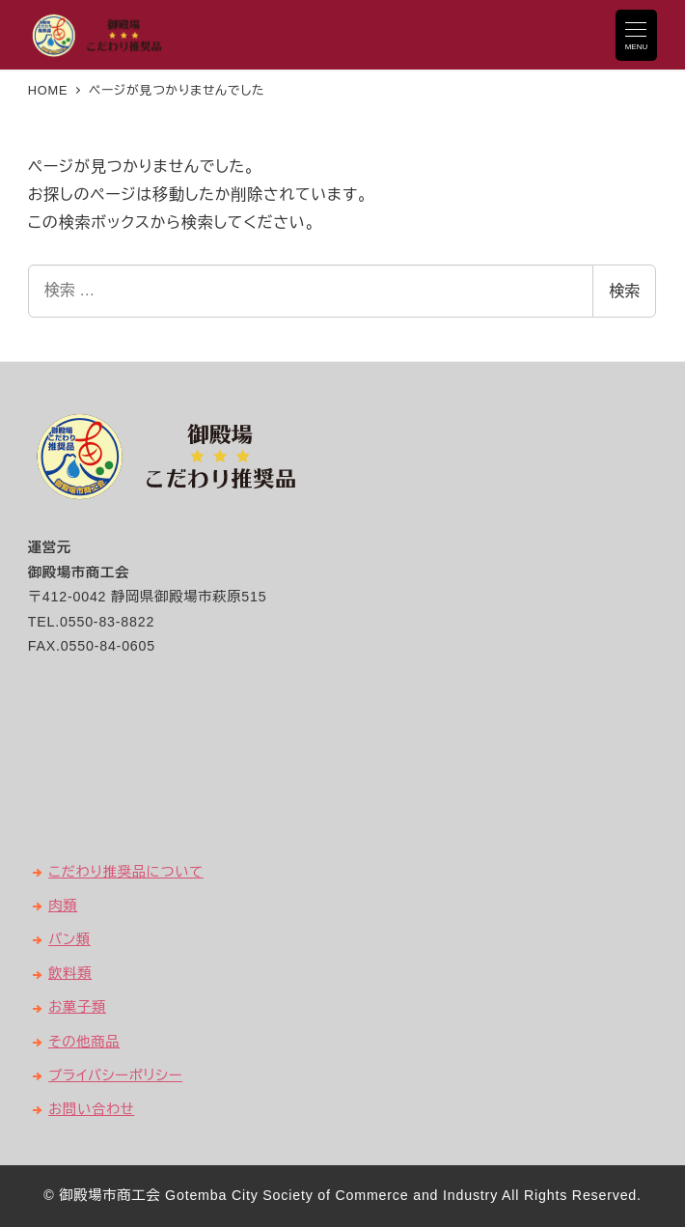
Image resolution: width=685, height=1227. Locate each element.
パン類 (69, 939)
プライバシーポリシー (115, 1075)
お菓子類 (77, 1007)
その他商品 (84, 1041)
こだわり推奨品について (126, 871)
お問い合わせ (91, 1109)
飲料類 (70, 973)
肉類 (62, 905)
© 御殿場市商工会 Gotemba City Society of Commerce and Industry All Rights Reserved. (342, 1195)
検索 (624, 291)
